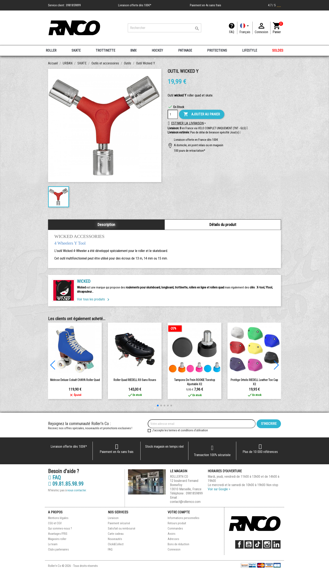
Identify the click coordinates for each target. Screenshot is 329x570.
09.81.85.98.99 (66, 484)
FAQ (231, 32)
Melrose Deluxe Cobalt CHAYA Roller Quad (75, 380)
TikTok (258, 544)
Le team (52, 544)
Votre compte (179, 512)
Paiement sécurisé (119, 523)
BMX (133, 50)
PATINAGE (185, 50)
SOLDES (277, 50)
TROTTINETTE (105, 50)
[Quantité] (173, 114)
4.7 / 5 (274, 5)
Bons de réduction (178, 544)
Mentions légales (58, 518)
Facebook (239, 544)
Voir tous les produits (94, 299)
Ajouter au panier (201, 114)
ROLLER (51, 50)
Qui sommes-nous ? (60, 528)
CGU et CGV (55, 523)
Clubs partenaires (58, 549)
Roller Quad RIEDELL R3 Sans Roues (135, 380)
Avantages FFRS (57, 533)
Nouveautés (115, 539)
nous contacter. (76, 490)
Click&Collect (116, 544)
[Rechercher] (164, 27)
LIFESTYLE (249, 50)
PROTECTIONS (217, 50)
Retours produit (177, 523)
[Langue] (244, 28)
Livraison (113, 518)
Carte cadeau (116, 533)
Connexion (174, 549)
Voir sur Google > (219, 489)
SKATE (76, 50)
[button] (240, 132)
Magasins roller (57, 539)
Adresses (173, 539)
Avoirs (171, 533)
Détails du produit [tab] (222, 224)
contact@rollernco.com (185, 502)
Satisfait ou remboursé (121, 528)
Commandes (175, 528)
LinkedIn (276, 544)
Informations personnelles (183, 518)
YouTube (248, 544)
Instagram (267, 544)
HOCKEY (157, 50)
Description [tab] (106, 224)
